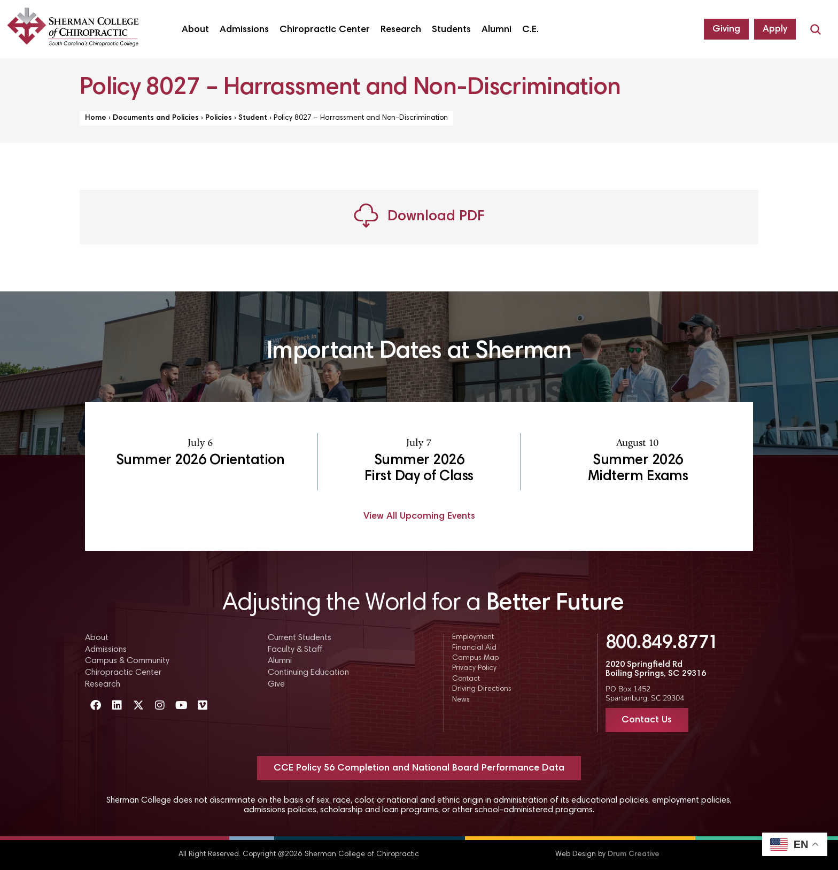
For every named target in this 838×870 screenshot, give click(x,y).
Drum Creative (633, 854)
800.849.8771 (662, 643)
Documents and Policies (156, 118)
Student (252, 118)
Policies (218, 118)
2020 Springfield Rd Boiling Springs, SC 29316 (656, 669)
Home (95, 118)
